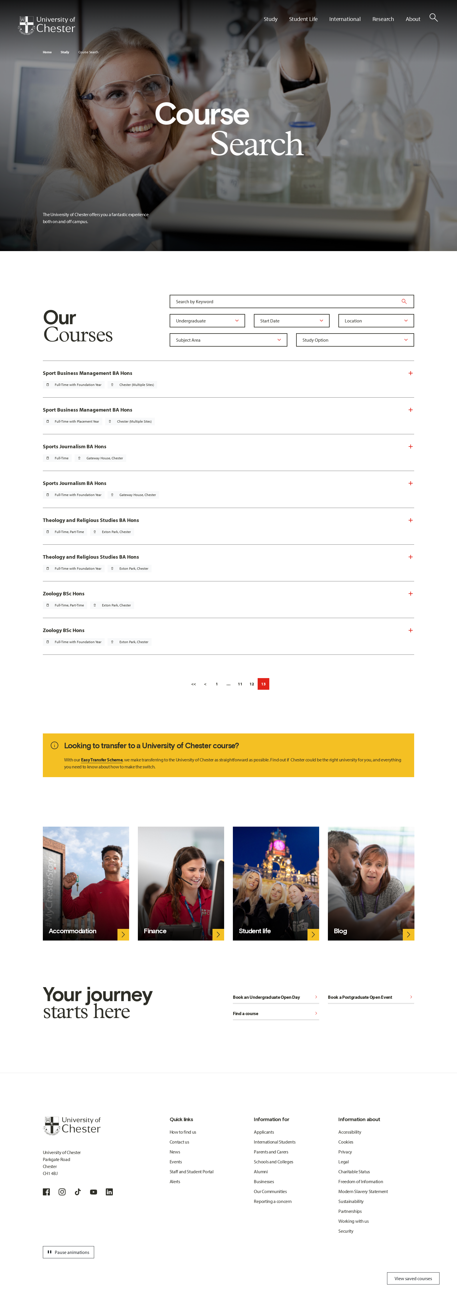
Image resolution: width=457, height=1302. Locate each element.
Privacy (345, 1152)
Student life (255, 931)
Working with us (353, 1221)
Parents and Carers (271, 1152)
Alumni (261, 1171)
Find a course (276, 1013)
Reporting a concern (272, 1201)
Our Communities (270, 1191)
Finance (155, 931)
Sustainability (351, 1201)
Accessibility (349, 1132)
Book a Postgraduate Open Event (371, 997)
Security (345, 1231)
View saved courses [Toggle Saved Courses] (413, 1278)
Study (65, 52)
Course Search (88, 52)
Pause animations (67, 1252)
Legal (343, 1162)
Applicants (264, 1132)
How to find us (183, 1132)
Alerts (175, 1181)
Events (176, 1162)
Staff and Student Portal (192, 1171)
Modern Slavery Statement (363, 1191)
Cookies (345, 1142)
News (175, 1152)
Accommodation (72, 931)
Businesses (264, 1181)
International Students (274, 1142)
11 (240, 684)
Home (47, 52)
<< (193, 684)
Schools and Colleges (273, 1162)
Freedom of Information (360, 1181)
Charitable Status (354, 1171)
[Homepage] (46, 25)
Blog (340, 931)
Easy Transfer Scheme (102, 760)
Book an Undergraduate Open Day (276, 997)
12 (251, 684)
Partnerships (349, 1211)
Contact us (179, 1142)
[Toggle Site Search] (434, 17)
